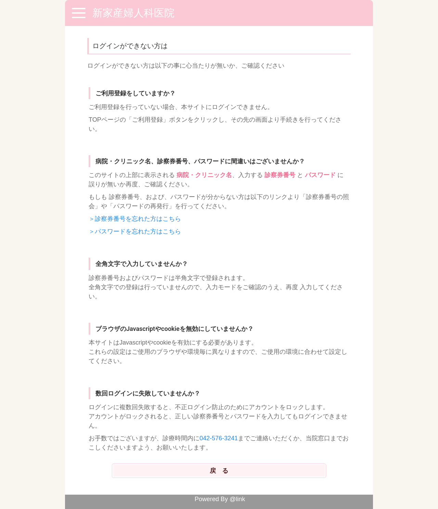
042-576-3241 (218, 438)
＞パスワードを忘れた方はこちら (135, 231)
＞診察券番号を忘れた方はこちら (135, 218)
